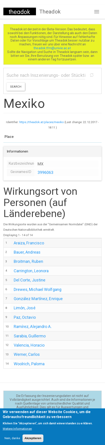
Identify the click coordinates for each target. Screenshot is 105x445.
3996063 (46, 172)
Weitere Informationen (17, 432)
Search (15, 86)
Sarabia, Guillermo (30, 336)
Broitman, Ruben (28, 261)
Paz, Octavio (25, 317)
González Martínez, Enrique (38, 298)
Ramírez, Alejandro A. (33, 326)
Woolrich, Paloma (29, 363)
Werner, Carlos (27, 354)
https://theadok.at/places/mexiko (41, 122)
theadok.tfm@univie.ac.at (52, 48)
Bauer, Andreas (27, 252)
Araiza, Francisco (29, 243)
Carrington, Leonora (31, 270)
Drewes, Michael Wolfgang (37, 289)
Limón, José (25, 308)
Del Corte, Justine (30, 280)
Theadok (50, 12)
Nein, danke (12, 441)
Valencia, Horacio (29, 345)
